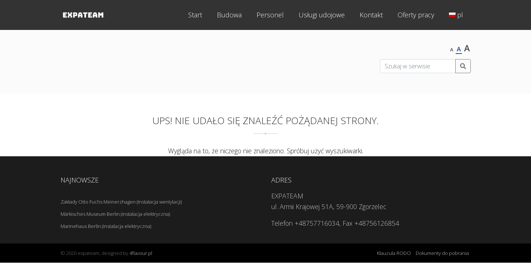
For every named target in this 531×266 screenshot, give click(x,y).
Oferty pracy (416, 14)
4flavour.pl (140, 253)
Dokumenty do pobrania (442, 253)
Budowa (229, 14)
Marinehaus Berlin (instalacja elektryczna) (106, 226)
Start (195, 14)
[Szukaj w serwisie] (418, 66)
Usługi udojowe (322, 14)
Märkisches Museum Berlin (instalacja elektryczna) (115, 214)
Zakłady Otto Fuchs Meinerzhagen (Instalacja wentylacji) (121, 201)
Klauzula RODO (394, 253)
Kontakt (371, 14)
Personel (270, 14)
